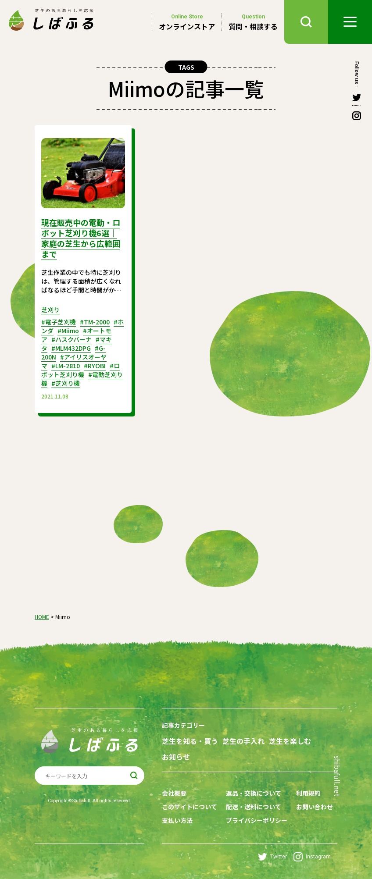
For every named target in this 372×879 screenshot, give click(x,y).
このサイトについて (189, 806)
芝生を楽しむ (290, 741)
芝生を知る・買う (190, 741)
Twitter (272, 857)
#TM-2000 (95, 321)
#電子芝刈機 (58, 321)
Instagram (312, 856)
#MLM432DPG (71, 348)
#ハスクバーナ (71, 339)
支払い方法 (177, 820)
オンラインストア (187, 22)
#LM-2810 (65, 365)
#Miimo (68, 330)
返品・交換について (253, 793)
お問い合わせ (314, 806)
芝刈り (50, 309)
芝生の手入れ (243, 741)
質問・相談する (253, 22)
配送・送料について (253, 806)
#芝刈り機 (65, 383)
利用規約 (308, 793)
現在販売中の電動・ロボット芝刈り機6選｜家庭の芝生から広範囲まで (80, 238)
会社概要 (174, 793)
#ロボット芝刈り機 (80, 370)
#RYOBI (95, 365)
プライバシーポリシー (256, 820)
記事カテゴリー (183, 725)
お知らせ (176, 757)
